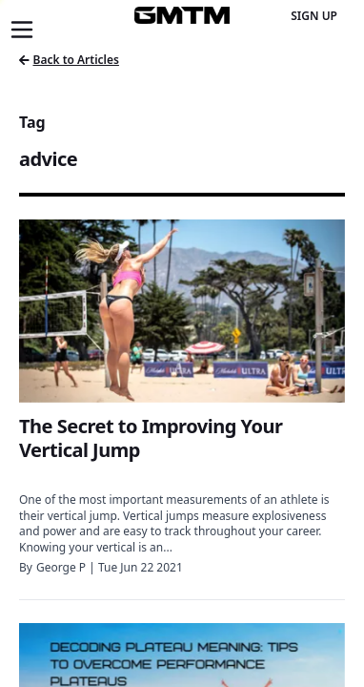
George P (61, 567)
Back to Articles (69, 60)
